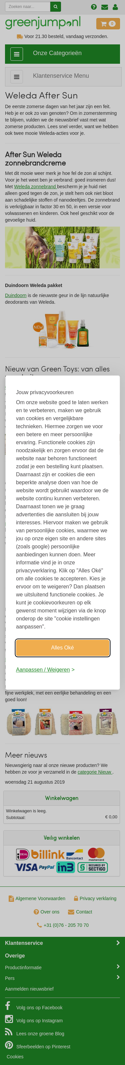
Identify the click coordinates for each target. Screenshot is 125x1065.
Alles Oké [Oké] (62, 647)
